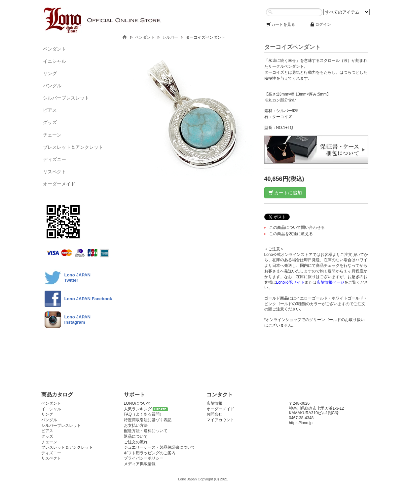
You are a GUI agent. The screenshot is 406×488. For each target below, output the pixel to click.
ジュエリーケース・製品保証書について (159, 447)
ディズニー (54, 159)
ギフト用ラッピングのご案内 (149, 453)
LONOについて (137, 403)
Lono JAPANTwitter (77, 277)
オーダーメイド (59, 183)
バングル (52, 85)
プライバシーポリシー (144, 458)
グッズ (50, 122)
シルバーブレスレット (66, 98)
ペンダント (54, 49)
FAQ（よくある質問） (144, 414)
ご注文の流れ (136, 442)
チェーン (52, 135)
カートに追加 (285, 192)
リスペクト (54, 171)
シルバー (170, 37)
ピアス (50, 110)
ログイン (320, 24)
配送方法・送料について (145, 430)
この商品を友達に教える (291, 233)
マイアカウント (220, 420)
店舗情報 (214, 403)
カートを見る (280, 24)
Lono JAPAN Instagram (77, 319)
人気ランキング (138, 409)
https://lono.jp (301, 423)
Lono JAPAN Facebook (88, 298)
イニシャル (54, 61)
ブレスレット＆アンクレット (73, 147)
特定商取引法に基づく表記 (147, 420)
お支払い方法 (136, 425)
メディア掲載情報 (140, 464)
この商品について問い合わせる (297, 227)
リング (50, 73)
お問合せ (214, 414)
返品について (136, 436)
